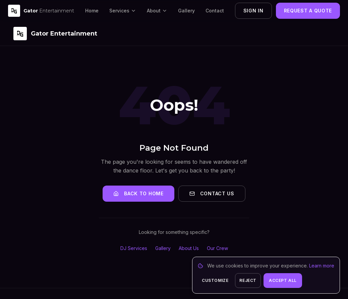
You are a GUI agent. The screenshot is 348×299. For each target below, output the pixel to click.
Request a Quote (308, 10)
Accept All (283, 280)
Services (122, 10)
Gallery (186, 10)
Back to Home (138, 193)
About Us (189, 248)
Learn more (321, 265)
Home (92, 10)
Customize (215, 280)
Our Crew (217, 248)
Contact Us (211, 193)
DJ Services (133, 248)
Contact (215, 10)
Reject (247, 280)
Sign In (253, 10)
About (157, 10)
